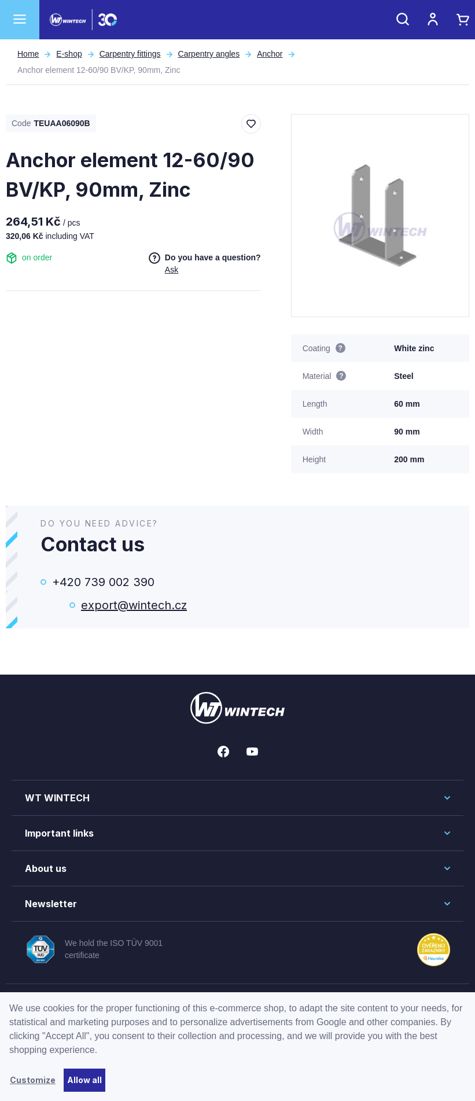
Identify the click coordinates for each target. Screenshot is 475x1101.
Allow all (84, 1080)
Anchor (269, 53)
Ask (171, 269)
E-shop (69, 53)
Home (28, 53)
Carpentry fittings (130, 53)
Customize (33, 1080)
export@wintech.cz (134, 605)
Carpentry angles (209, 53)
